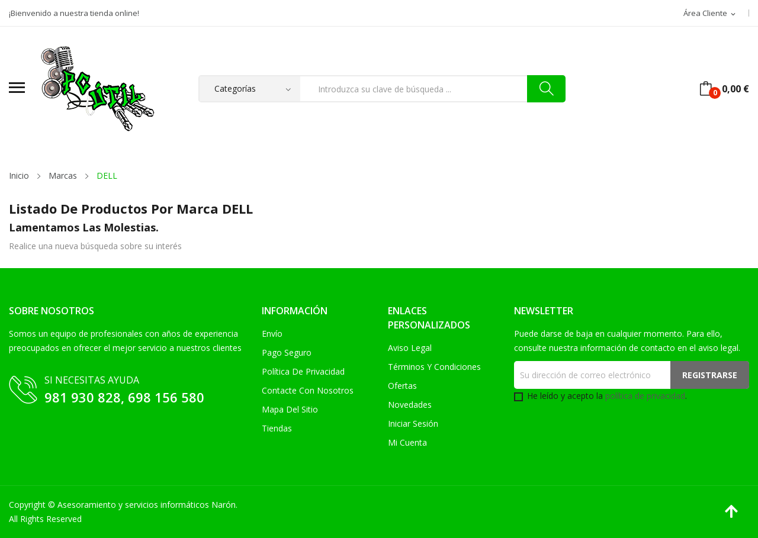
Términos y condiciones (434, 366)
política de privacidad (645, 395)
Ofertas (402, 385)
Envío (272, 333)
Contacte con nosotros (308, 390)
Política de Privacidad (303, 371)
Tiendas (277, 428)
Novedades (410, 404)
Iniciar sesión (413, 423)
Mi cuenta (407, 442)
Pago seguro (286, 352)
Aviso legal (410, 347)
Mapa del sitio (290, 409)
